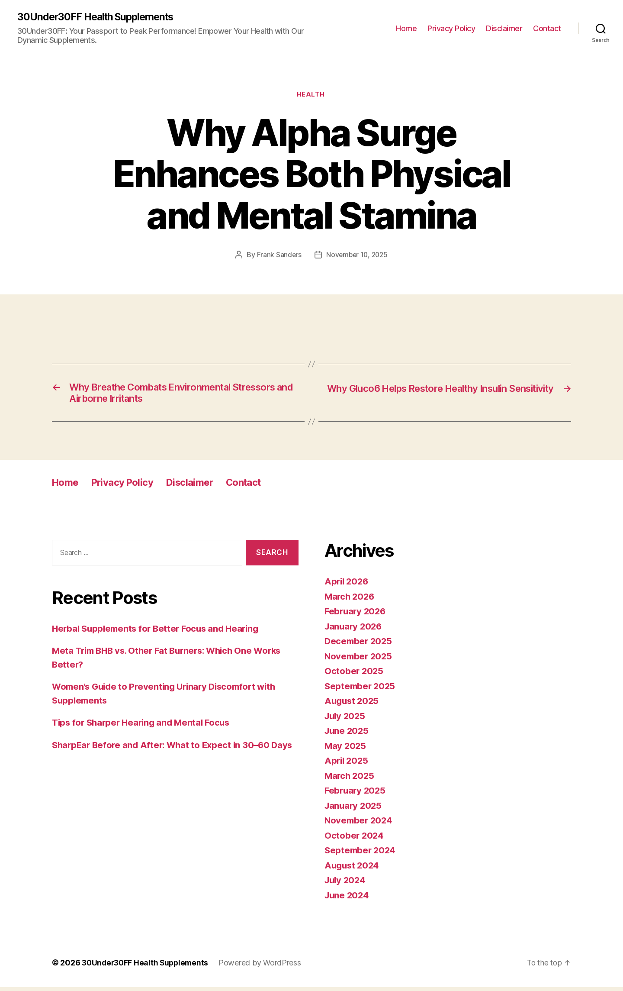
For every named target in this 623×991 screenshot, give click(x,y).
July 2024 (346, 883)
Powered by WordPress (264, 966)
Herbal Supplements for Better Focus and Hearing (159, 631)
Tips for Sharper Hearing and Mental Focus (144, 726)
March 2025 (350, 779)
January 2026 (354, 629)
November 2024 (359, 824)
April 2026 (347, 585)
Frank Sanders (278, 256)
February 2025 (356, 794)
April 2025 (347, 764)
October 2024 (354, 838)
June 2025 (347, 734)
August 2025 (352, 704)
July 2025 (346, 719)
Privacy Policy (451, 28)
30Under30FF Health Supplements (98, 17)
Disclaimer (504, 28)
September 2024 (361, 854)
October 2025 (354, 674)
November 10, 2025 (357, 256)
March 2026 (350, 599)
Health (311, 96)
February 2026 (356, 615)
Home (406, 28)
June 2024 (347, 898)
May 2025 (345, 749)
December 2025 (359, 644)
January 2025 (354, 809)
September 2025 (361, 689)
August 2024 (353, 868)
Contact (547, 28)
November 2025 (359, 659)
